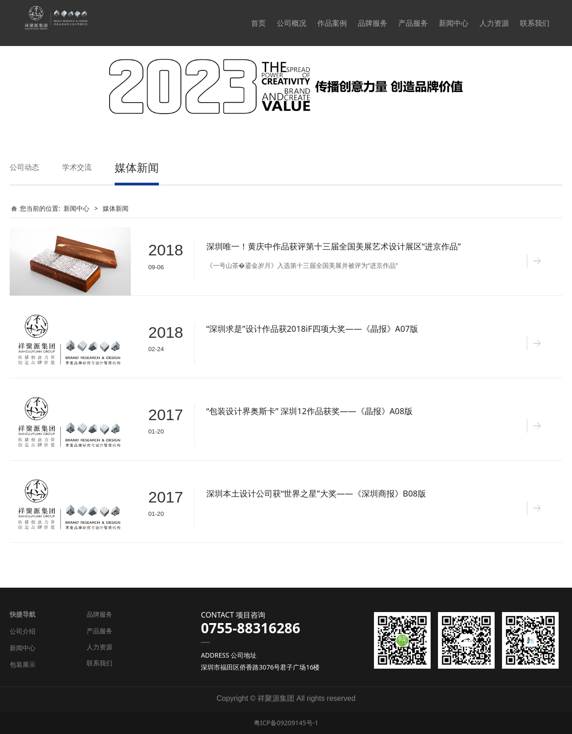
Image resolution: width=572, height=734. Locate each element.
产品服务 (413, 23)
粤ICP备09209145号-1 (286, 722)
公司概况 (291, 23)
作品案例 (332, 23)
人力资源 (494, 23)
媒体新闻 (137, 167)
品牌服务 (372, 23)
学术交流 (77, 167)
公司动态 (24, 167)
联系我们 (534, 23)
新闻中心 (453, 23)
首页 (258, 23)
